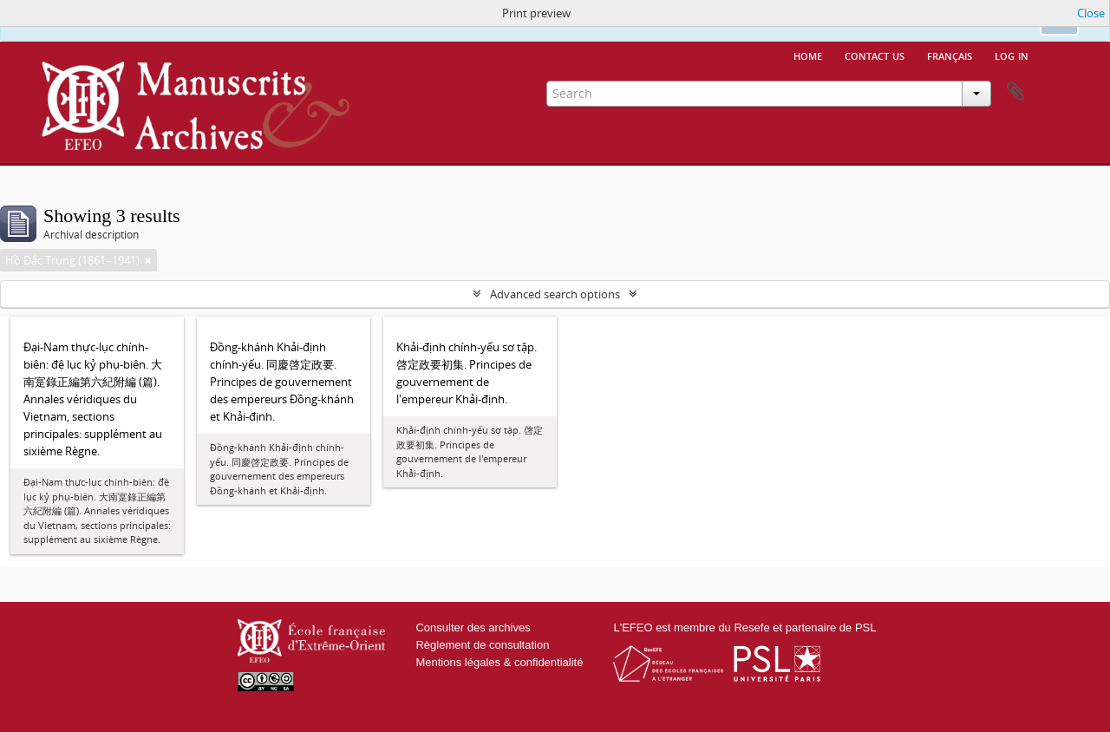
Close (1091, 13)
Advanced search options (555, 294)
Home (807, 54)
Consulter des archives (472, 627)
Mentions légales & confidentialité (499, 662)
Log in (1011, 54)
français (949, 54)
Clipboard (1015, 92)
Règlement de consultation (482, 644)
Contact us (874, 54)
